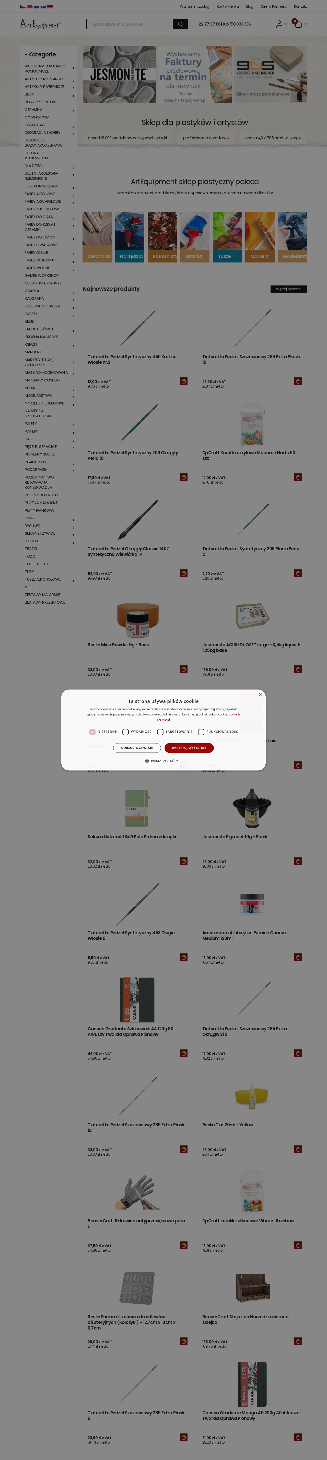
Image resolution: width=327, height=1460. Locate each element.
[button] (163, 761)
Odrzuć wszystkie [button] (137, 748)
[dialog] (163, 729)
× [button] (260, 695)
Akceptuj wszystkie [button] (189, 748)
